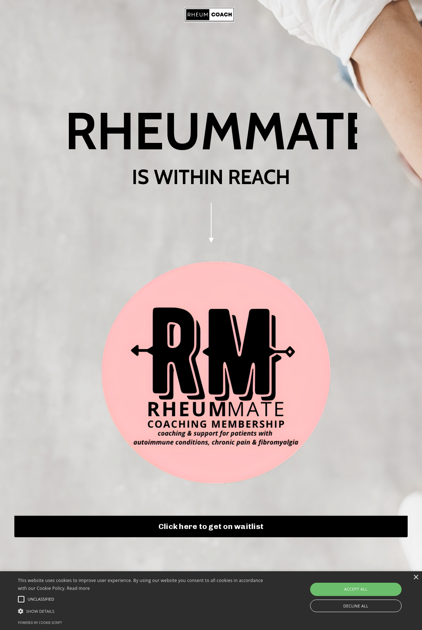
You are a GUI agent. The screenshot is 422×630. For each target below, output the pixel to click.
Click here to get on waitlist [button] (211, 521)
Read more (78, 588)
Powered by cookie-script (40, 622)
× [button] (415, 577)
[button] (143, 611)
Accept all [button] (356, 589)
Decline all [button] (355, 606)
